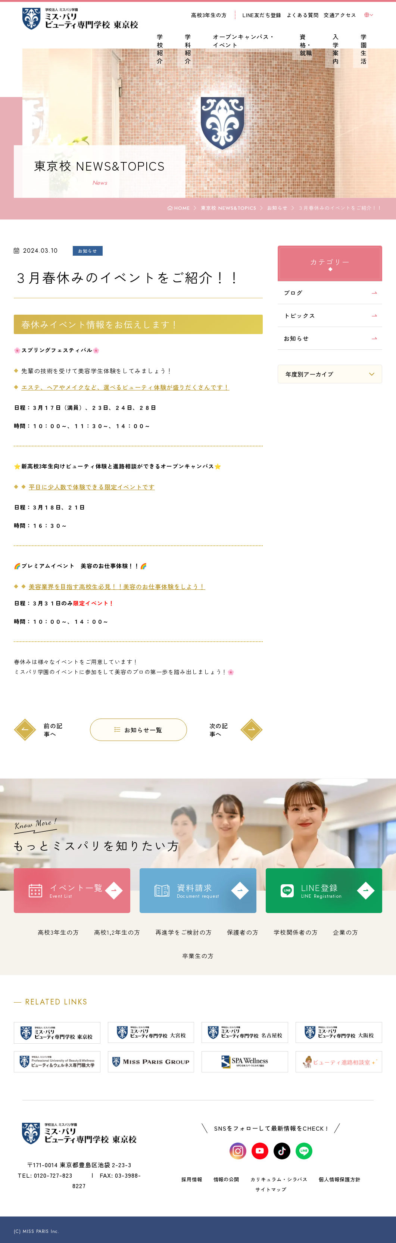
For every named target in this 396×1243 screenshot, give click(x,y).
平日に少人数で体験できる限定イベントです (100, 486)
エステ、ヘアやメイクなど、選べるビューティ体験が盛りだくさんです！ (134, 387)
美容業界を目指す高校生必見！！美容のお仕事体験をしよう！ (125, 586)
